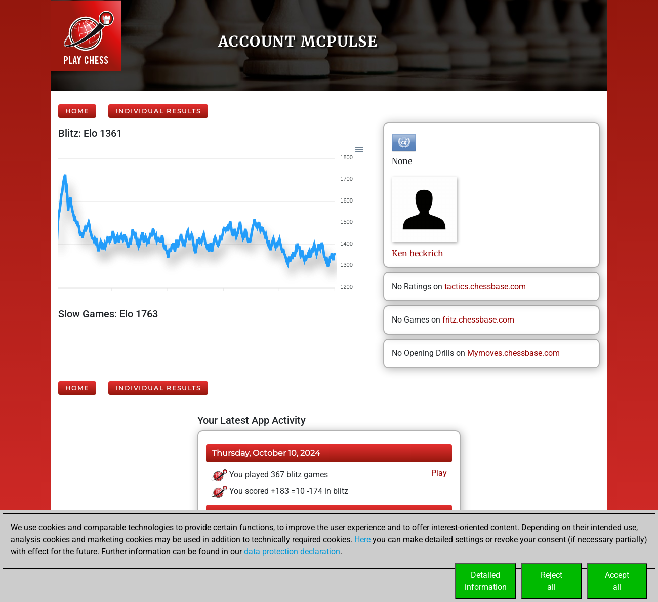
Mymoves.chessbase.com (513, 353)
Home (77, 111)
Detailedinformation (486, 581)
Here (362, 539)
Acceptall (617, 581)
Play (438, 473)
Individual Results (158, 111)
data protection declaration (292, 551)
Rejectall (551, 581)
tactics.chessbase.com (485, 286)
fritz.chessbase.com (478, 320)
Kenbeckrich (417, 253)
